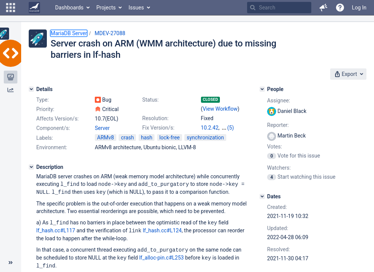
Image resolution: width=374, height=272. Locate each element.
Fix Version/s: (158, 128)
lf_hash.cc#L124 (162, 229)
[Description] (31, 167)
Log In (359, 8)
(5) (230, 128)
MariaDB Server (69, 33)
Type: (42, 100)
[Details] (31, 89)
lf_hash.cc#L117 (55, 229)
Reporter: (278, 125)
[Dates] (262, 196)
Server (102, 128)
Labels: (44, 138)
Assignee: (278, 100)
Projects (106, 8)
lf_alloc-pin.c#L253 (161, 256)
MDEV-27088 (109, 33)
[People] (262, 89)
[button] (10, 7)
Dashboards (69, 8)
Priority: (45, 109)
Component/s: (53, 128)
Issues (136, 8)
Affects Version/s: (57, 119)
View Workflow (220, 109)
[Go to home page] (34, 7)
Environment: (51, 147)
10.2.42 (210, 128)
